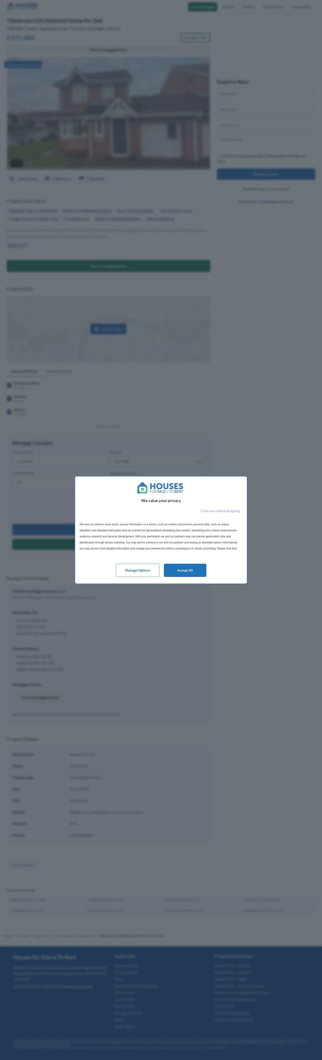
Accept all (185, 570)
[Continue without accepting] (220, 511)
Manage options (137, 570)
